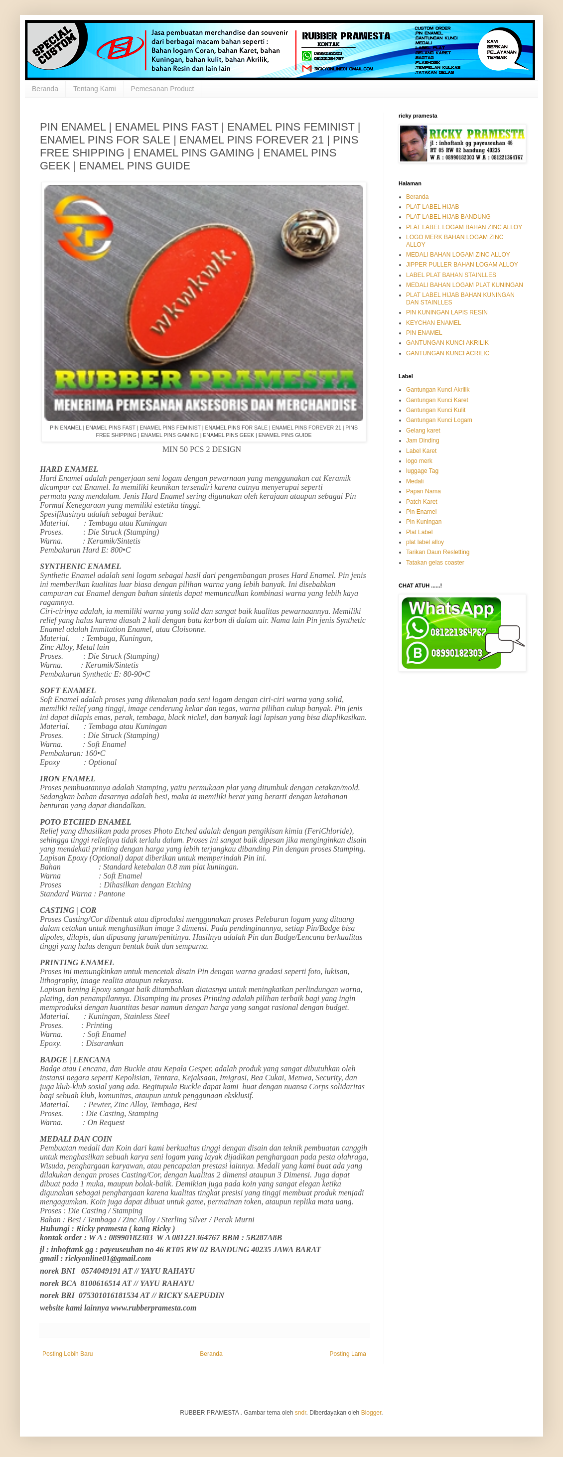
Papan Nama (423, 491)
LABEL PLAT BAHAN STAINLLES (451, 275)
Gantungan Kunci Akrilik (437, 389)
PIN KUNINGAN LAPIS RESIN (447, 312)
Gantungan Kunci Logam (439, 420)
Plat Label (419, 532)
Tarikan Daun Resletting (437, 552)
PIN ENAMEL (424, 332)
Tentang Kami (94, 89)
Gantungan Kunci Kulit (435, 410)
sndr (300, 1412)
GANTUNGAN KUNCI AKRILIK (447, 342)
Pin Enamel (421, 511)
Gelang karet (423, 430)
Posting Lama (348, 1353)
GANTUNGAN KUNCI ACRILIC (447, 353)
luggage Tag (422, 470)
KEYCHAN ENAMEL (433, 322)
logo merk (419, 460)
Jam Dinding (422, 440)
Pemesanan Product (162, 89)
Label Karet (421, 450)
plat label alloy (425, 542)
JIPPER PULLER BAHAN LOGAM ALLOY (462, 264)
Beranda (45, 89)
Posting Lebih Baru (67, 1353)
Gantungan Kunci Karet (437, 400)
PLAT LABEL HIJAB (432, 206)
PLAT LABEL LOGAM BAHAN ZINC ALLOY (464, 227)
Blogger (371, 1412)
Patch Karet (421, 501)
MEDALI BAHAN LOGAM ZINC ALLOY (458, 254)
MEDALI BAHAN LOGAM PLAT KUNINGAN (464, 285)
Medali (414, 481)
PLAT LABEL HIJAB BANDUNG (448, 216)
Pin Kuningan (423, 521)
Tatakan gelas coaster (435, 562)
